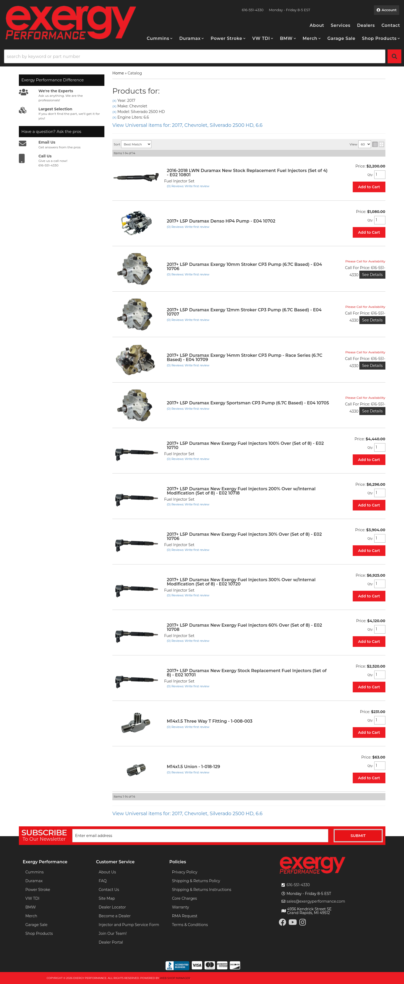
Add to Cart (369, 187)
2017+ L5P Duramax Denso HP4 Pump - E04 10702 (221, 221)
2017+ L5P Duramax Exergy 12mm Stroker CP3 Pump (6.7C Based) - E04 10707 (244, 312)
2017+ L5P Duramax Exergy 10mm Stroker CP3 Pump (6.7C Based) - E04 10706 (244, 266)
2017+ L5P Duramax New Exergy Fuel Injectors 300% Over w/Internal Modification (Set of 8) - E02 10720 (241, 582)
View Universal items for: (187, 125)
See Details (372, 274)
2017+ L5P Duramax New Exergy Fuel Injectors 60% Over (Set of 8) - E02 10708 (244, 627)
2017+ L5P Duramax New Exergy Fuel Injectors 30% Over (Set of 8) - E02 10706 (244, 536)
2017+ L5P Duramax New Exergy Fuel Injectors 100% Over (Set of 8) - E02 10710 (245, 445)
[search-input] (194, 56)
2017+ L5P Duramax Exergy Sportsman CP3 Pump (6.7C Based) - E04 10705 (248, 402)
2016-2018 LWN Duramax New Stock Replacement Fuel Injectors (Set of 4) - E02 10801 (247, 172)
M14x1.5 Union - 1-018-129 (193, 766)
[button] (159, 38)
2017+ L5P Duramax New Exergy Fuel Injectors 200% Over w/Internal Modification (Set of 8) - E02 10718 (241, 491)
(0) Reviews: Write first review (188, 186)
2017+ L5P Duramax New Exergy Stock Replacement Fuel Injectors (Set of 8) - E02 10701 (246, 672)
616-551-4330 (298, 884)
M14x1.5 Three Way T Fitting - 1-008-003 (209, 721)
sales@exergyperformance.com (316, 901)
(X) (114, 101)
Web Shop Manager (175, 978)
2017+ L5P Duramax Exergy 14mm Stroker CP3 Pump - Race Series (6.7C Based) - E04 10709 (244, 357)
